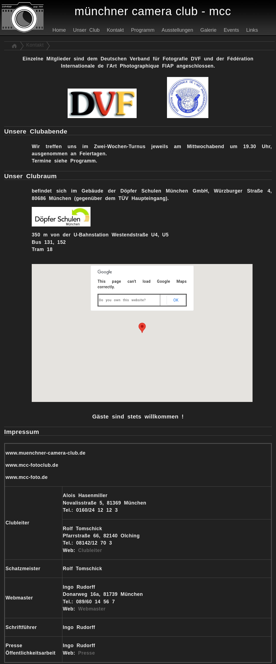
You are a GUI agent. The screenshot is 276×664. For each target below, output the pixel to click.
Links (252, 30)
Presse (86, 653)
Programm (143, 30)
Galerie (208, 30)
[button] (142, 328)
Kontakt (115, 30)
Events (231, 30)
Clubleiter (90, 550)
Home (59, 30)
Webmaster (91, 609)
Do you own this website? (122, 300)
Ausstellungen (177, 30)
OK (175, 300)
